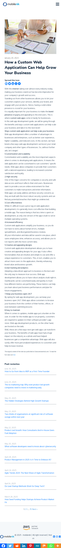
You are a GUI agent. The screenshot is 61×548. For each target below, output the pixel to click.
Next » (34, 509)
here (14, 355)
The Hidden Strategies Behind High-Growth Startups (27, 401)
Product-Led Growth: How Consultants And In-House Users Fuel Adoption (29, 431)
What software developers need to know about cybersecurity (30, 446)
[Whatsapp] (16, 83)
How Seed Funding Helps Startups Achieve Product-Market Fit (29, 500)
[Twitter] (9, 83)
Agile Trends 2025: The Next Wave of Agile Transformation (29, 473)
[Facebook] (6, 83)
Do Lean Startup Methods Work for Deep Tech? (25, 486)
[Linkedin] (12, 83)
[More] (19, 83)
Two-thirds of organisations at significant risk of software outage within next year (29, 415)
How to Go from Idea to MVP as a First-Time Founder (27, 371)
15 (31, 509)
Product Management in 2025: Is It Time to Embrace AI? (28, 459)
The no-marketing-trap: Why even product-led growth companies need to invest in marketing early (27, 386)
